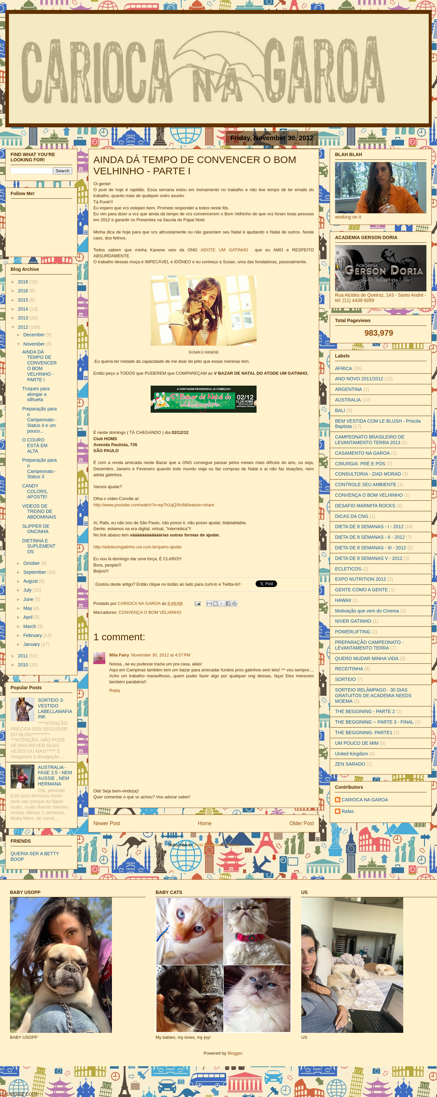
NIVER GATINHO (353, 621)
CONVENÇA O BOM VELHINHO (150, 612)
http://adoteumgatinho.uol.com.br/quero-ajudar (137, 546)
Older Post (301, 823)
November (34, 344)
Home (205, 823)
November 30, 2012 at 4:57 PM (160, 655)
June (28, 599)
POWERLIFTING (352, 631)
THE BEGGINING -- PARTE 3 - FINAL (374, 722)
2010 (23, 664)
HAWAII (343, 600)
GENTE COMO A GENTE (361, 589)
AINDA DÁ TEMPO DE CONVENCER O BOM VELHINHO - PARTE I (39, 365)
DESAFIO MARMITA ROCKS (365, 505)
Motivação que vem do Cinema (367, 610)
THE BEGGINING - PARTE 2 (365, 711)
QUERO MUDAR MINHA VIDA (366, 658)
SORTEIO (345, 679)
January (32, 644)
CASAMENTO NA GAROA (362, 453)
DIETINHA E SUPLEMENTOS (39, 546)
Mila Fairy (119, 655)
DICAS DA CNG (351, 516)
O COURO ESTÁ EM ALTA (34, 445)
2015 (23, 300)
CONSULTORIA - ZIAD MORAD (368, 474)
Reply (114, 690)
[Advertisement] (159, 1081)
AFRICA (343, 368)
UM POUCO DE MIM (356, 743)
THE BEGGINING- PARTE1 (363, 732)
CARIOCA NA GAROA (140, 603)
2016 (23, 290)
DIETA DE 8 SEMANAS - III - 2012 (370, 547)
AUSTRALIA (348, 399)
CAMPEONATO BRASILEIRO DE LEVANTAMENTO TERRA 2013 (370, 439)
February (33, 635)
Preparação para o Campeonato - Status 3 (39, 468)
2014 (23, 309)
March (30, 626)
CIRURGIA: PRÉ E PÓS (360, 463)
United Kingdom (351, 753)
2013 (23, 317)
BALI (340, 410)
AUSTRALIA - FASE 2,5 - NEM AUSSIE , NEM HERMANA (55, 775)
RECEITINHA (349, 668)
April (28, 617)
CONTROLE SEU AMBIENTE (365, 484)
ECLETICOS (348, 568)
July (28, 590)
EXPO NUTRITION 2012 (360, 579)
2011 (23, 655)
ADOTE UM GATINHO (224, 249)
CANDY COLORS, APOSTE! (35, 491)
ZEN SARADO (350, 764)
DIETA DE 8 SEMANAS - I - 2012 (369, 526)
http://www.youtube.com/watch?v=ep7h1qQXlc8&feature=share (153, 504)
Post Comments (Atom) (216, 844)
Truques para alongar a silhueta (36, 394)
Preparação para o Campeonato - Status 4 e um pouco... (39, 420)
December (34, 334)
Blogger (234, 1053)
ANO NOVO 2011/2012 (359, 378)
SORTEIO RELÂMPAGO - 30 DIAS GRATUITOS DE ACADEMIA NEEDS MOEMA (373, 695)
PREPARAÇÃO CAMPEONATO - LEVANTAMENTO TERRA (369, 645)
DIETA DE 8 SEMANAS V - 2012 (369, 558)
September (35, 572)
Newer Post (106, 823)
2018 (23, 281)
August (31, 581)
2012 (23, 327)
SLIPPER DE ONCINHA (35, 529)
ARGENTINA (348, 389)
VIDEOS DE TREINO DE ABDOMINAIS (39, 511)
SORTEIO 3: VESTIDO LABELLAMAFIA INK (55, 708)
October (32, 563)
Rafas (348, 811)
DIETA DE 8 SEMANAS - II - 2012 (370, 537)
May (28, 608)
